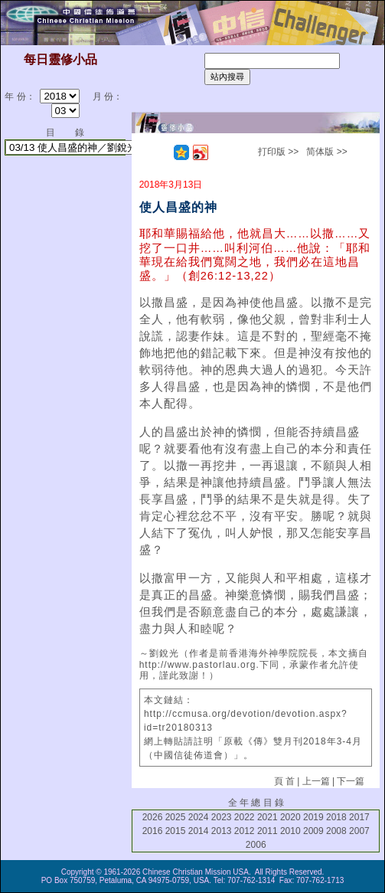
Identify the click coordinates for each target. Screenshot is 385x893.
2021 (267, 817)
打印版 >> (278, 151)
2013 (221, 831)
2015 (175, 831)
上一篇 (316, 781)
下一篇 (350, 781)
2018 (336, 817)
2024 (198, 817)
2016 (152, 831)
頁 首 (284, 781)
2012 (244, 831)
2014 (198, 831)
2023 (221, 817)
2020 (290, 817)
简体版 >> (326, 151)
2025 (175, 817)
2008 (336, 831)
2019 (313, 817)
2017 (359, 817)
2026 (152, 817)
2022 (244, 817)
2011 (267, 831)
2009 (313, 831)
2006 (256, 844)
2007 (359, 831)
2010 (290, 831)
